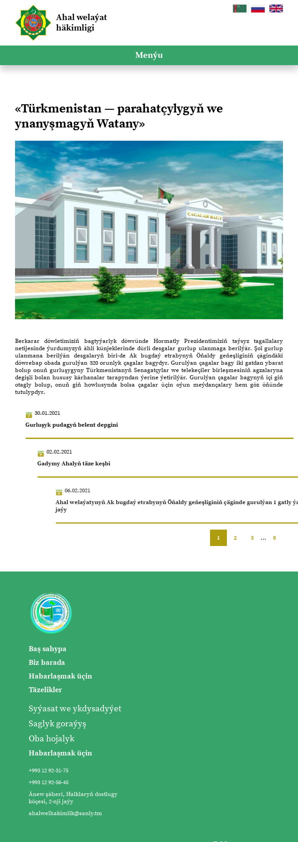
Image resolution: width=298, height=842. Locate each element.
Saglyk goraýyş (57, 724)
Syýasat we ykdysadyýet (75, 709)
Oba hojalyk (51, 739)
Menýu (149, 55)
